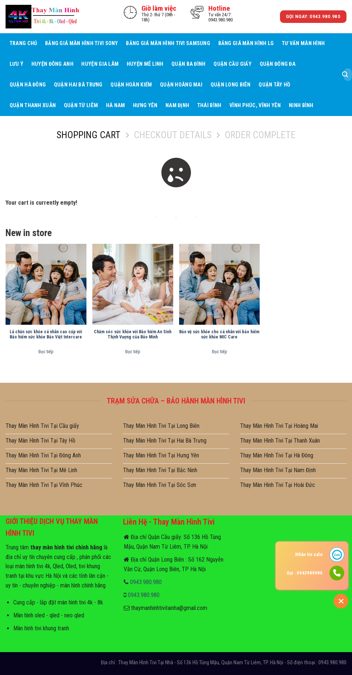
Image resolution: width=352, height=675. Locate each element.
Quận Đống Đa (277, 64)
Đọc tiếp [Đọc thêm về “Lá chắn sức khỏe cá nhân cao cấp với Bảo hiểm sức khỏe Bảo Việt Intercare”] (45, 351)
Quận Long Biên (231, 85)
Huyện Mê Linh (145, 64)
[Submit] (345, 74)
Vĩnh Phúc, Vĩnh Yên (255, 105)
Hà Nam (115, 105)
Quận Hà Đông (28, 85)
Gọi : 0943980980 (304, 573)
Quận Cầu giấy (232, 64)
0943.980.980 (146, 582)
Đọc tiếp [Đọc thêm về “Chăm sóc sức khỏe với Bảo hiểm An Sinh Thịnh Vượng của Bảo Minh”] (132, 351)
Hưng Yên (145, 105)
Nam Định (177, 105)
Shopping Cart (88, 134)
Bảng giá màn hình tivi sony (81, 43)
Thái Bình (209, 105)
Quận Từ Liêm (81, 105)
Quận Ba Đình (188, 64)
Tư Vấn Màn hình (303, 43)
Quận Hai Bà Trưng (78, 85)
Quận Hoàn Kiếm (131, 85)
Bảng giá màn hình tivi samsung (168, 43)
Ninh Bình (301, 105)
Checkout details (173, 134)
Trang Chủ (23, 43)
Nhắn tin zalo (308, 554)
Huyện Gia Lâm (100, 64)
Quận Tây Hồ (274, 85)
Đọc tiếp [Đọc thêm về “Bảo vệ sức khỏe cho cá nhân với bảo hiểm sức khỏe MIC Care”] (219, 351)
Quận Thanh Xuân (33, 105)
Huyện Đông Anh (52, 64)
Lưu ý (16, 64)
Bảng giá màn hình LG (246, 43)
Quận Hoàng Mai (181, 85)
